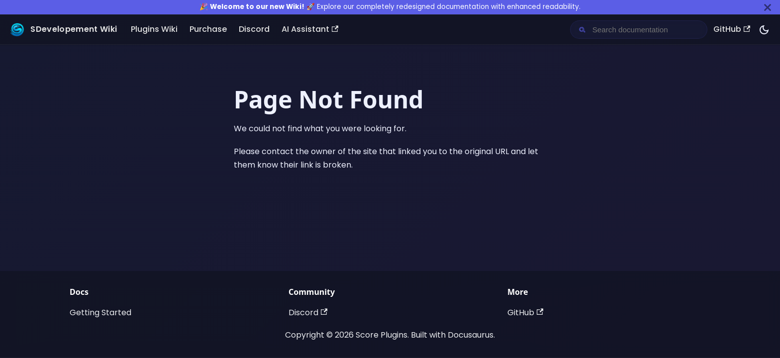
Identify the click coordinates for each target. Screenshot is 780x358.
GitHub (731, 29)
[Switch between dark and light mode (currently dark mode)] (764, 30)
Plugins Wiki (154, 29)
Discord (254, 29)
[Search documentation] (646, 29)
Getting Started (100, 312)
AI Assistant (310, 29)
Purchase (208, 29)
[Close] (767, 7)
